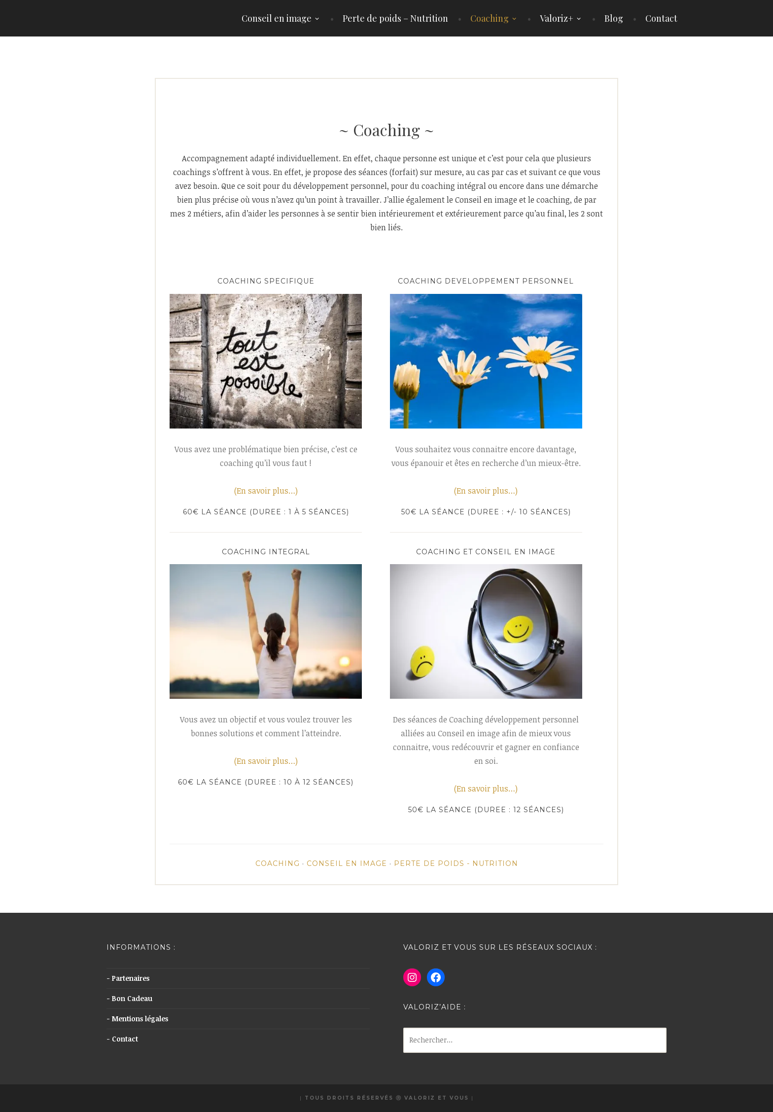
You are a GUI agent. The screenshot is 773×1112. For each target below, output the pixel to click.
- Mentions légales (137, 1018)
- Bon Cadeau (129, 998)
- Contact (122, 1038)
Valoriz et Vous (436, 1098)
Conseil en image (277, 18)
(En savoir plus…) (266, 490)
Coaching (489, 18)
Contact (661, 18)
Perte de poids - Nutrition (456, 863)
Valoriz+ (556, 18)
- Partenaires (127, 978)
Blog (613, 18)
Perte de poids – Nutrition (395, 18)
